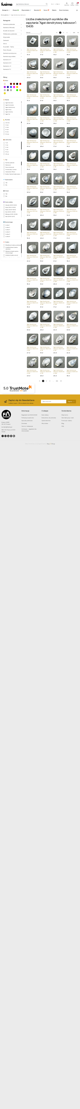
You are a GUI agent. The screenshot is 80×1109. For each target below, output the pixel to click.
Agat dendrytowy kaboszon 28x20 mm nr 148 (59, 280)
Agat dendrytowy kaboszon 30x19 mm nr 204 (58, 371)
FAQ (63, 426)
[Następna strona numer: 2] (78, 33)
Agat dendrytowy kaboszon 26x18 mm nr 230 (45, 165)
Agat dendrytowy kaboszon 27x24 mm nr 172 (32, 257)
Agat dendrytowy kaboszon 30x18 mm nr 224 (72, 348)
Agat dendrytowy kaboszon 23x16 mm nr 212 (45, 50)
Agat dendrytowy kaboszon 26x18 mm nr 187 (72, 142)
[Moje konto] (67, 4)
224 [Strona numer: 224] (74, 32)
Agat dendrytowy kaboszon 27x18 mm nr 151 (45, 211)
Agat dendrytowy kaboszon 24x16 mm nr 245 (58, 73)
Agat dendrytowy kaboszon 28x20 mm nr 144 (45, 280)
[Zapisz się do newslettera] (53, 401)
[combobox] (34, 32)
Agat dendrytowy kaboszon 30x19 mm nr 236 (72, 371)
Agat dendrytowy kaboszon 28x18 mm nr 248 (32, 280)
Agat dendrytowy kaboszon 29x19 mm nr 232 (58, 326)
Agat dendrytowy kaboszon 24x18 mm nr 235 (72, 73)
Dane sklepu (45, 415)
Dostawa (24, 423)
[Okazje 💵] (15, 10)
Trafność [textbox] (28, 32)
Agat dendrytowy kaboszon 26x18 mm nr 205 (32, 165)
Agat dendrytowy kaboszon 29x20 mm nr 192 (32, 348)
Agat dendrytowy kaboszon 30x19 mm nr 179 (45, 371)
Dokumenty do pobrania (49, 418)
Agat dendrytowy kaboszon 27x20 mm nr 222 (45, 234)
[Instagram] (5, 436)
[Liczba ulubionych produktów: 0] (72, 4)
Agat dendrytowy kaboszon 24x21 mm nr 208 (45, 96)
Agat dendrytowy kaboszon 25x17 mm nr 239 (45, 119)
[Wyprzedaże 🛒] (26, 10)
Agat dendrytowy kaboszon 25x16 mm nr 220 (72, 96)
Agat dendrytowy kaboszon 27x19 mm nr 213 (32, 234)
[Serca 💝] (46, 10)
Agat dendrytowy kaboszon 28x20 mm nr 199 (72, 280)
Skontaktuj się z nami (68, 418)
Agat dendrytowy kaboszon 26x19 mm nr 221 (32, 188)
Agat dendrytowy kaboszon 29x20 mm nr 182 (72, 326)
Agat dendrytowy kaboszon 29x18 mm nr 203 (72, 303)
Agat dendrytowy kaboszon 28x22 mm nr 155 (45, 303)
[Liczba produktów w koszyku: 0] (77, 4)
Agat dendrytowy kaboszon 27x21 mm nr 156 (72, 234)
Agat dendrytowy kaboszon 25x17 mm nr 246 (58, 119)
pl (52, 4)
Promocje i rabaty (67, 420)
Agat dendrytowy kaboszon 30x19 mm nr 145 (32, 371)
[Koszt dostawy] (64, 10)
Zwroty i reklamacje (27, 426)
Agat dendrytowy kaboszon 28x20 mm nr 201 (32, 303)
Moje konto (65, 415)
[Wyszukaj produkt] (32, 4)
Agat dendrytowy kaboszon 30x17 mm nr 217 (58, 348)
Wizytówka (45, 423)
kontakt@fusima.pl (7, 427)
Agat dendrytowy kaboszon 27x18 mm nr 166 (58, 211)
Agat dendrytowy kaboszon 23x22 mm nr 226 (32, 73)
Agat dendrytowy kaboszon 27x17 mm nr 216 (32, 211)
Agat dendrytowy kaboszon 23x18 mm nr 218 (58, 50)
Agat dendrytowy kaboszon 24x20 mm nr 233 (32, 96)
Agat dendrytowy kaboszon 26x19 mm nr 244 (45, 188)
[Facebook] (3, 436)
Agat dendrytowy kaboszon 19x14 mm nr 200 (32, 50)
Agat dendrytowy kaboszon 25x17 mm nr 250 (72, 119)
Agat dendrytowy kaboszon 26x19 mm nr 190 (72, 165)
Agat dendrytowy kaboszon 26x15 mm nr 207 (58, 142)
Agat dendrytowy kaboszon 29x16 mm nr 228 (58, 303)
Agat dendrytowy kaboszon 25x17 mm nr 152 (32, 119)
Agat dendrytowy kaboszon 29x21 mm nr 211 (45, 348)
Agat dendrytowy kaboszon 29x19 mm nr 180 (32, 326)
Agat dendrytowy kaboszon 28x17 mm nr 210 (45, 257)
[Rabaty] (54, 10)
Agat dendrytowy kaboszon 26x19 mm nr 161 (58, 165)
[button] (6, 10)
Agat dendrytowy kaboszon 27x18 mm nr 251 (72, 211)
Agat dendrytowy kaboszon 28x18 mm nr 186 (72, 257)
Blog (63, 423)
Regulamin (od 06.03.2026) (29, 415)
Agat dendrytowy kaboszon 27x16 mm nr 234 (72, 188)
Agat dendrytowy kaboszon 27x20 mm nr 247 (59, 234)
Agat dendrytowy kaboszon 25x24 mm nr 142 (32, 142)
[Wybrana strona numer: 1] (60, 33)
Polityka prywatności (28, 418)
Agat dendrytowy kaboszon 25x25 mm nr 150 (45, 142)
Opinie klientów (46, 420)
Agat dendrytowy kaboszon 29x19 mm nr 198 (45, 326)
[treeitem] (12, 24)
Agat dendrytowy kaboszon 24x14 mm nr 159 (45, 73)
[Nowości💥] (37, 10)
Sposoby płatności (27, 420)
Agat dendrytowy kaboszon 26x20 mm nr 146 (59, 188)
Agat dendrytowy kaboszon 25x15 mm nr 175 (58, 96)
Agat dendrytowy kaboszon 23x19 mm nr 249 (72, 50)
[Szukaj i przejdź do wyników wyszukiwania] (47, 4)
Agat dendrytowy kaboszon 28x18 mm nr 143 (58, 257)
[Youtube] (8, 436)
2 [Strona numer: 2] (63, 32)
